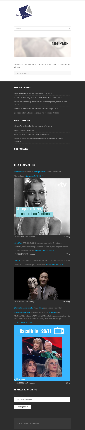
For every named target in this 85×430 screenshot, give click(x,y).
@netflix (17, 260)
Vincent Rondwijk (20, 126)
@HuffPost (18, 243)
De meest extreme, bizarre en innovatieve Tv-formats (33, 113)
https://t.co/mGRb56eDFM (44, 250)
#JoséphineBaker (40, 172)
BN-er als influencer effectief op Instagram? (29, 93)
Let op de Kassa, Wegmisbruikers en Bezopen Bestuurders (35, 98)
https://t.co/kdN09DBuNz (23, 322)
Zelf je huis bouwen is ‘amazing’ (40, 126)
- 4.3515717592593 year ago (24, 254)
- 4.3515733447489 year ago (24, 302)
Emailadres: (18, 395)
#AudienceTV (28, 308)
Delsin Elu (17, 139)
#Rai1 (40, 308)
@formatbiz (18, 308)
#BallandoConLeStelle (22, 312)
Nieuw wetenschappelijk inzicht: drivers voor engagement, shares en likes (40, 102)
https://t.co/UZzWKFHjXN (34, 176)
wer (15, 130)
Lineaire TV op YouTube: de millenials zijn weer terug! (33, 109)
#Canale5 (52, 312)
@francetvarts (19, 172)
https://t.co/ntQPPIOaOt (54, 265)
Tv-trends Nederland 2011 (28, 130)
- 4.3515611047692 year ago (24, 237)
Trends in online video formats (38, 134)
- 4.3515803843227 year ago (24, 383)
